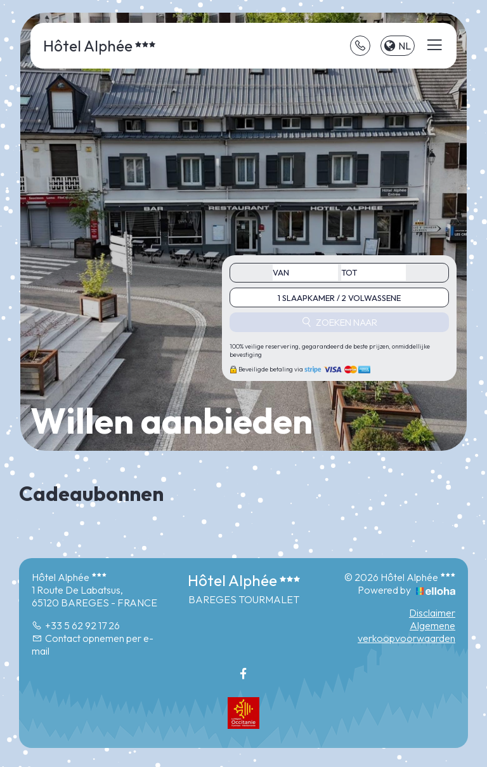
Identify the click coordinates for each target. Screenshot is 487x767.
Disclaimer (432, 612)
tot (349, 272)
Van (281, 272)
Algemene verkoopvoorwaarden (406, 631)
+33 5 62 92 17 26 (76, 625)
